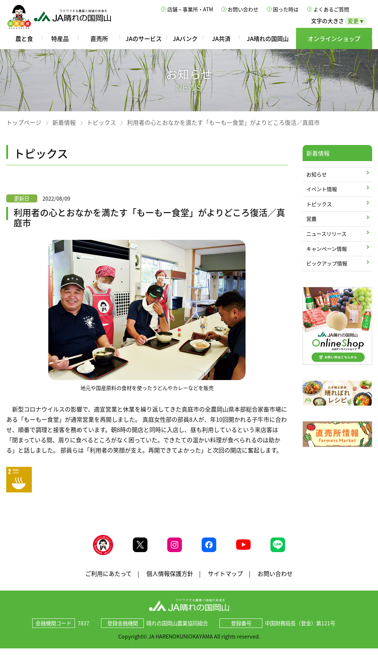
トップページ (23, 122)
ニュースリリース (326, 233)
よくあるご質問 (331, 9)
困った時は (286, 9)
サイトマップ (225, 579)
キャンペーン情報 (326, 248)
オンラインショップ (334, 38)
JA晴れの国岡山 (268, 38)
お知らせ (316, 174)
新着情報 (64, 122)
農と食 (24, 38)
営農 (311, 218)
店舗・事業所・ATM (190, 9)
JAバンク (185, 38)
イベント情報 (321, 189)
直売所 (99, 38)
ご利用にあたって (108, 579)
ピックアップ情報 (326, 263)
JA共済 (221, 38)
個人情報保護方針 (169, 579)
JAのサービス (144, 38)
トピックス (101, 122)
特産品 (60, 38)
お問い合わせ (243, 9)
